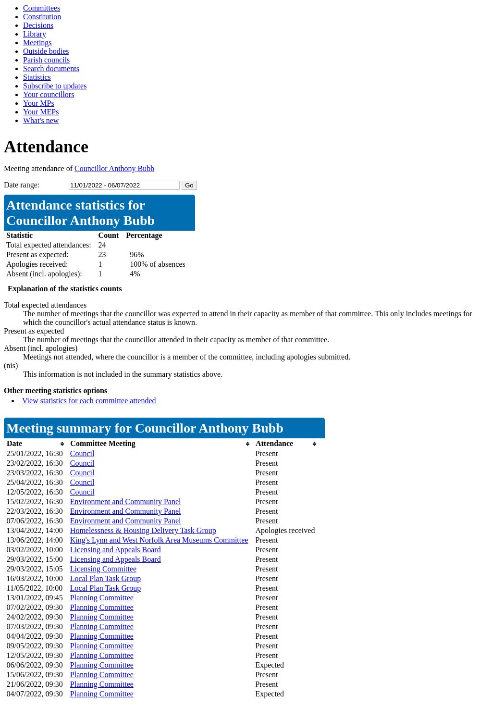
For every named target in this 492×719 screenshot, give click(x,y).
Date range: (21, 185)
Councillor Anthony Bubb (114, 168)
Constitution (42, 16)
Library (34, 34)
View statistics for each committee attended (89, 401)
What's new (41, 120)
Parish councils (46, 60)
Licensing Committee (103, 569)
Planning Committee (102, 598)
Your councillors (48, 94)
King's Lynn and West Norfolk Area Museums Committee (159, 540)
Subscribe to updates (54, 86)
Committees (41, 8)
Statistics (37, 77)
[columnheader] (36, 444)
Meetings (37, 42)
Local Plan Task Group (105, 578)
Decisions (38, 25)
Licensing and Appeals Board (115, 549)
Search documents (51, 68)
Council (82, 453)
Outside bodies (46, 51)
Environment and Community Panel (125, 501)
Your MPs (38, 103)
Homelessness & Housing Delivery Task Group (143, 530)
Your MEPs (41, 112)
